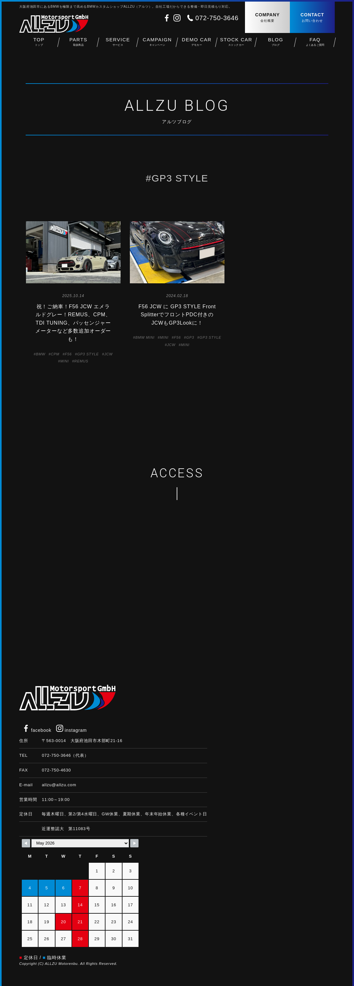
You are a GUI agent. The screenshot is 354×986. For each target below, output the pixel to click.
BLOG (275, 45)
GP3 (190, 337)
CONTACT (312, 17)
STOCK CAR (236, 45)
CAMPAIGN (157, 45)
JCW (108, 354)
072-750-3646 (217, 17)
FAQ (315, 45)
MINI (64, 361)
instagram (71, 730)
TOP (39, 45)
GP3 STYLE (88, 354)
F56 (68, 354)
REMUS (81, 361)
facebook (36, 730)
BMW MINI (145, 337)
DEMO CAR (196, 45)
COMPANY (267, 17)
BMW (40, 354)
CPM (55, 354)
